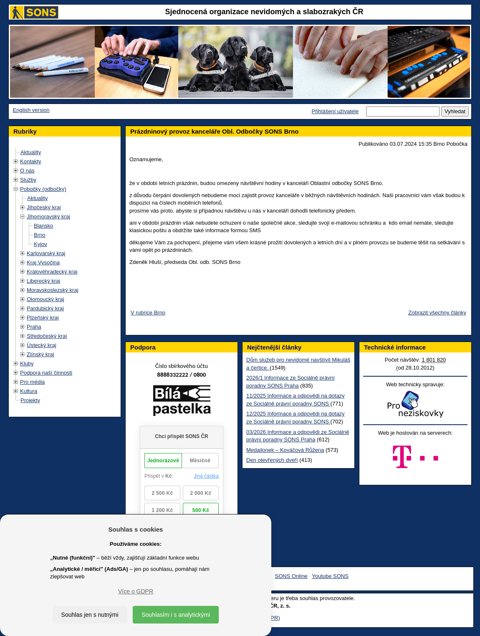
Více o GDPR (135, 591)
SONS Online (291, 576)
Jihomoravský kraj (48, 216)
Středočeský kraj (47, 336)
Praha (34, 327)
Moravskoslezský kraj (52, 290)
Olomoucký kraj (45, 299)
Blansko (43, 226)
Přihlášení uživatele (335, 111)
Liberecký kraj (43, 281)
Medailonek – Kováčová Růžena (285, 450)
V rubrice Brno (148, 312)
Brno (39, 235)
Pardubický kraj (45, 308)
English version (31, 110)
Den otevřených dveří (272, 460)
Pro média (32, 382)
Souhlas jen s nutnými (90, 614)
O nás (27, 170)
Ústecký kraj (41, 345)
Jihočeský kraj (44, 207)
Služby (28, 180)
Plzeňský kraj (43, 317)
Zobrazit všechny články (437, 312)
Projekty (30, 400)
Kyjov (40, 244)
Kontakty (30, 161)
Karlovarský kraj (46, 253)
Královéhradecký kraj (52, 272)
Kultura (28, 391)
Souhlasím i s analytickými (175, 614)
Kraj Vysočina (43, 262)
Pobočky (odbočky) (43, 189)
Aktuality (30, 152)
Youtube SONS (330, 576)
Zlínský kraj (40, 354)
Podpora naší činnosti (46, 373)
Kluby (27, 363)
